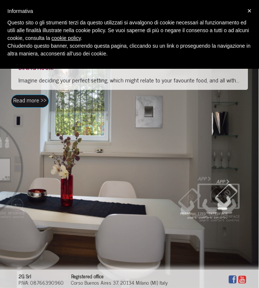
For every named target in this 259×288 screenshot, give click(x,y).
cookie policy (66, 38)
